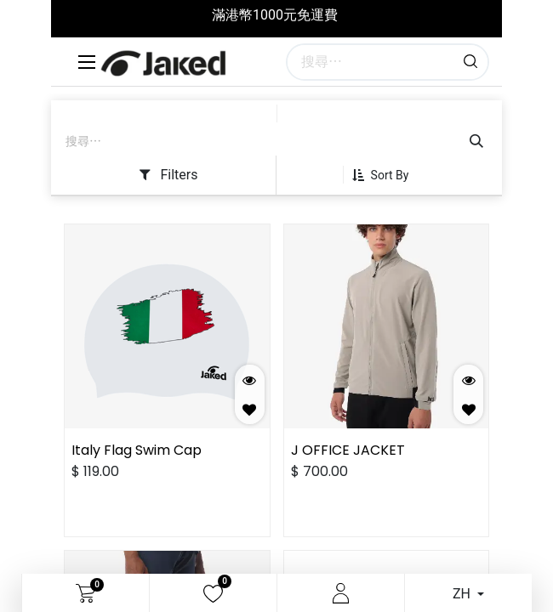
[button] (387, 175)
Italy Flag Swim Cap (136, 450)
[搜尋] (470, 62)
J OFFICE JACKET (348, 450)
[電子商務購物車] (85, 593)
